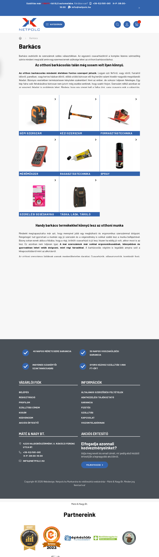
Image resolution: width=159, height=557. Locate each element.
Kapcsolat (88, 417)
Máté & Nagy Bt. (79, 503)
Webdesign (49, 481)
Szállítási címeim (29, 407)
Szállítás (87, 412)
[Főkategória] (20, 38)
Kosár (22, 412)
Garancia (87, 402)
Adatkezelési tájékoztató (97, 397)
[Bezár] (139, 8)
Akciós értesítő (29, 422)
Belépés (24, 392)
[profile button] (127, 24)
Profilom (24, 402)
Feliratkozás (94, 465)
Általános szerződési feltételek (102, 392)
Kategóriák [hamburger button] (54, 24)
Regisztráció (27, 397)
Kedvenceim (26, 417)
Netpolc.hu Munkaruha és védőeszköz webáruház (80, 481)
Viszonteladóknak (93, 422)
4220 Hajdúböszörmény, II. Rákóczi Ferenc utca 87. (49, 445)
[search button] (117, 24)
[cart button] (136, 24)
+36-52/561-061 (101, 3)
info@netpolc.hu (81, 7)
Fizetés (85, 407)
